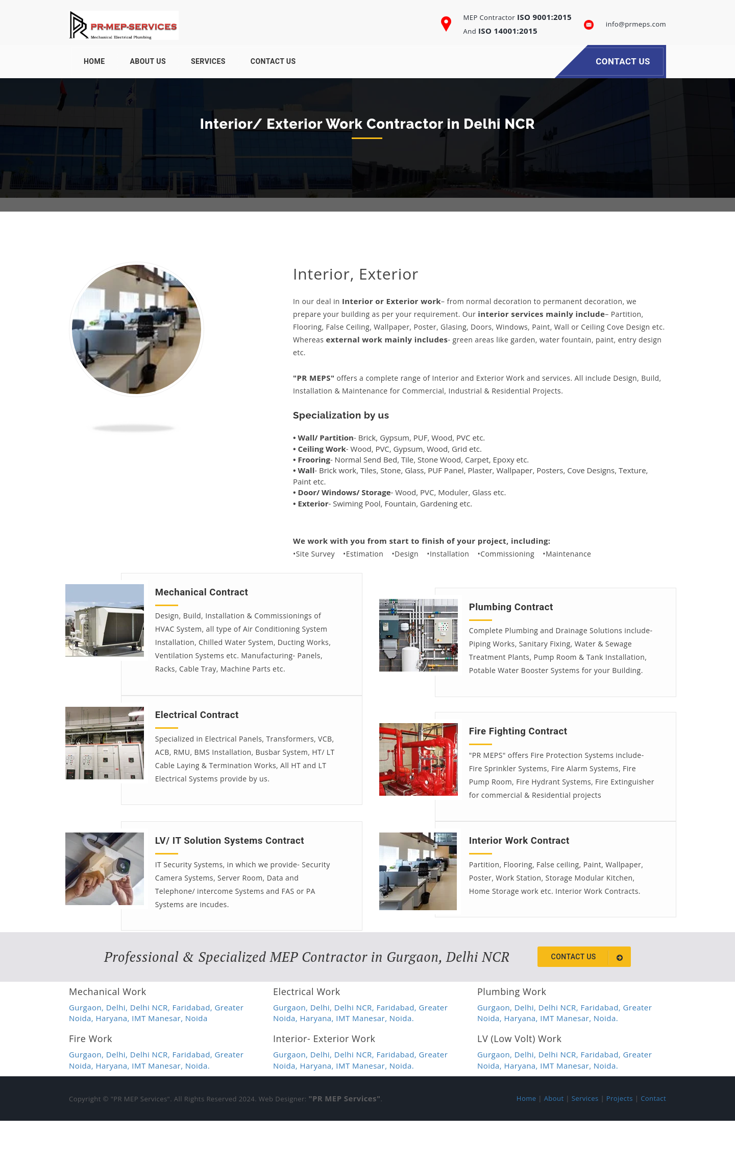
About (554, 1132)
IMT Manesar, (158, 1052)
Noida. (401, 1052)
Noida (196, 1052)
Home (94, 61)
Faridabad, (194, 1041)
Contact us (588, 992)
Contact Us (273, 61)
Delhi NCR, (151, 1041)
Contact (653, 1132)
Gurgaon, (87, 1041)
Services (208, 61)
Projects (619, 1132)
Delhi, (118, 1041)
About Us (148, 61)
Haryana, (114, 1052)
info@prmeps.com (636, 24)
